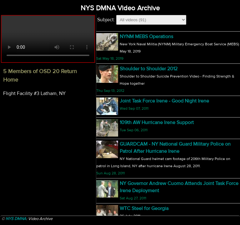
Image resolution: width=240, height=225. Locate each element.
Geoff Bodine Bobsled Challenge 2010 (161, 144)
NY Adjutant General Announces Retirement (168, 119)
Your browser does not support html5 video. (48, 39)
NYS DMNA (16, 218)
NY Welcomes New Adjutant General (160, 94)
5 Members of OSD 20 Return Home (159, 36)
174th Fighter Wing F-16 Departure (156, 61)
